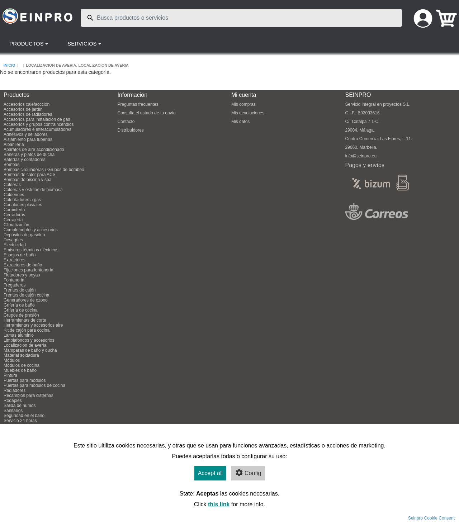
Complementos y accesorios (31, 229)
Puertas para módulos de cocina (34, 385)
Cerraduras (14, 214)
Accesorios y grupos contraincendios (39, 124)
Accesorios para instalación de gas (37, 119)
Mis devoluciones (247, 112)
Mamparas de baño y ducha (30, 350)
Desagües (13, 239)
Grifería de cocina (21, 310)
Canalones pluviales (23, 204)
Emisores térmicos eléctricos (31, 249)
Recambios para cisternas (28, 395)
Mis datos (240, 121)
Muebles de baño (20, 370)
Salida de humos (20, 405)
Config (248, 472)
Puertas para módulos (25, 380)
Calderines (14, 194)
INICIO (9, 65)
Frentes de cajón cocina (26, 295)
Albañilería (14, 144)
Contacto (126, 121)
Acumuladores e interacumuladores (37, 129)
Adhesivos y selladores (26, 134)
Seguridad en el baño (24, 415)
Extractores (14, 259)
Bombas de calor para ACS (30, 174)
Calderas (12, 184)
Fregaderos (14, 285)
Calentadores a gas (22, 199)
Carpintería (14, 209)
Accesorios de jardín (23, 109)
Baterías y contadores (25, 159)
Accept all (210, 473)
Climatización (16, 224)
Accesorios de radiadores (28, 114)
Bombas (11, 164)
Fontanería (14, 280)
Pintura (10, 375)
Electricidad (15, 244)
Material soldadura (21, 355)
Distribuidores (131, 130)
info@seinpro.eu (361, 155)
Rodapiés (13, 400)
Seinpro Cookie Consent (431, 518)
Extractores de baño (23, 264)
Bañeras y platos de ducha (29, 154)
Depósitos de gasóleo (24, 234)
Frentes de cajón (20, 290)
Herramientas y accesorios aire (33, 325)
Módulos (12, 360)
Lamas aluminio (19, 335)
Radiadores (14, 390)
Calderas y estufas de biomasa (33, 189)
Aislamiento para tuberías (28, 139)
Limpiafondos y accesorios (29, 340)
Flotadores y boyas (22, 275)
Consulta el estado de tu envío (147, 112)
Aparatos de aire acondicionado (34, 149)
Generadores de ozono (26, 300)
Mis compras (243, 104)
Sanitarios (13, 410)
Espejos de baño (20, 254)
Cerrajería (13, 219)
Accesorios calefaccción (26, 104)
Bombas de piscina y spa (27, 179)
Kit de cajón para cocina (26, 330)
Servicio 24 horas (20, 420)
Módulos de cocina (21, 365)
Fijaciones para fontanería (28, 270)
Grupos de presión (21, 315)
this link (219, 504)
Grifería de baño (19, 305)
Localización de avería (25, 345)
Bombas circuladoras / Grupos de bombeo (44, 169)
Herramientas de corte (25, 320)
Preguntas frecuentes (138, 104)
